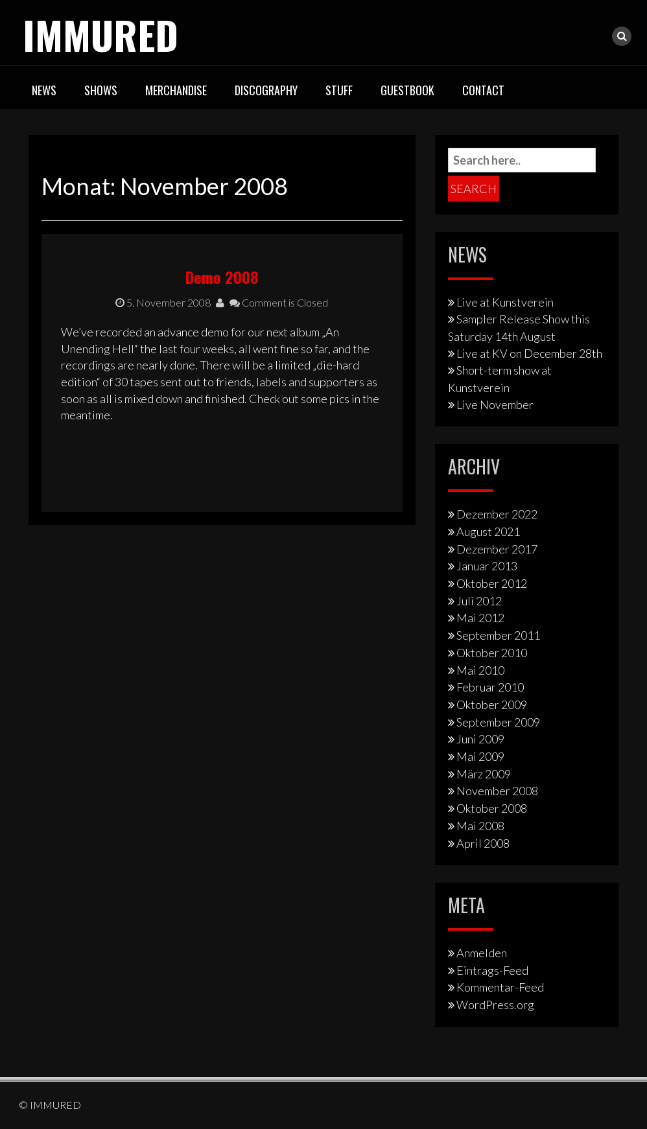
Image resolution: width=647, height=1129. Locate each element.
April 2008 (483, 843)
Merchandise (176, 90)
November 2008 (497, 791)
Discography (266, 90)
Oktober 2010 (491, 653)
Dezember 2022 (496, 514)
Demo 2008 (222, 276)
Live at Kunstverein (505, 302)
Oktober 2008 (491, 808)
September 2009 (498, 722)
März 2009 (483, 774)
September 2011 (498, 635)
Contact (483, 90)
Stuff (339, 90)
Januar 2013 (486, 566)
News (44, 90)
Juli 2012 (479, 601)
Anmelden (481, 953)
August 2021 (488, 531)
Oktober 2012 (491, 583)
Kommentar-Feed (500, 987)
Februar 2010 (490, 687)
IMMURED (100, 34)
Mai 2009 (480, 756)
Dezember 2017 (496, 549)
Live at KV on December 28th (529, 353)
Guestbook (407, 90)
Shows (100, 90)
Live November (495, 404)
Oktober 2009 (491, 704)
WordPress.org (495, 1004)
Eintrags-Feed (492, 970)
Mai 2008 (480, 826)
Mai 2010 (480, 670)
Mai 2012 (480, 618)
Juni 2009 (480, 739)
